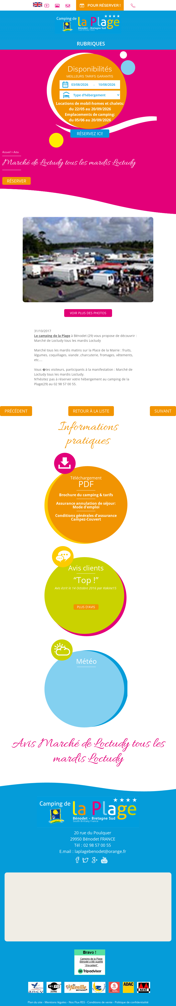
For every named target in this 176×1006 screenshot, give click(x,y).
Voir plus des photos (88, 313)
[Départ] (108, 84)
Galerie (59, 5)
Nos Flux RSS (77, 1002)
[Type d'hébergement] (90, 95)
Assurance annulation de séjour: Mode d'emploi (86, 505)
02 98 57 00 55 (135, 5)
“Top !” (86, 580)
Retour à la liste (91, 411)
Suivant (162, 411)
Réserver (16, 181)
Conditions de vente (100, 1002)
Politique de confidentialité (131, 1002)
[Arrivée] (80, 84)
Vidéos (48, 5)
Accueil (6, 152)
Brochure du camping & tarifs (86, 494)
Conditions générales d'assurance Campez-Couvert (86, 517)
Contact (70, 5)
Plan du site (35, 1002)
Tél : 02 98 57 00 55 (92, 845)
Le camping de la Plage (52, 335)
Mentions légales (55, 1002)
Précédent (16, 411)
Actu (16, 152)
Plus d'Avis (86, 607)
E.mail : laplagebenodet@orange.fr (92, 851)
